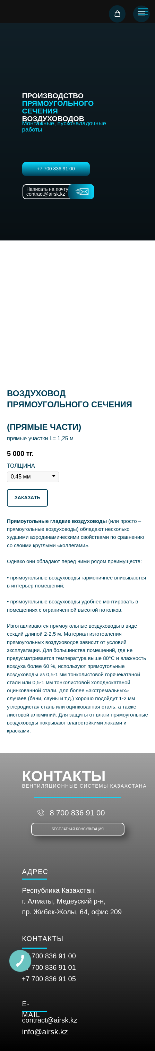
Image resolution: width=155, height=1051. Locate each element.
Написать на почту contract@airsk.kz (47, 191)
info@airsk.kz (45, 1031)
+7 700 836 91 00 (56, 168)
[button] (117, 13)
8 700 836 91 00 (77, 812)
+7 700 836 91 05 (49, 979)
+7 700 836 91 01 (49, 967)
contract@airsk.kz (49, 1020)
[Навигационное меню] (141, 13)
